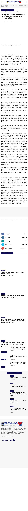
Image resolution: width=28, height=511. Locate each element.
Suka (26, 233)
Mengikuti (24, 237)
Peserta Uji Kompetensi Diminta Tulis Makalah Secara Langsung (17, 348)
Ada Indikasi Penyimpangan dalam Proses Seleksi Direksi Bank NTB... (18, 363)
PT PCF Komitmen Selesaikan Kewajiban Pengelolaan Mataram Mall (18, 409)
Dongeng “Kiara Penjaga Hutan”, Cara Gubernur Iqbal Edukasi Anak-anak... (18, 394)
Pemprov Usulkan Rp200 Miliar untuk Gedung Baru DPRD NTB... (12, 296)
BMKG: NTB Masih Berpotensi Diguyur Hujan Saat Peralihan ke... (18, 385)
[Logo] (14, 2)
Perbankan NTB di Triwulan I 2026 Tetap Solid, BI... (18, 401)
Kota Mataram (4, 352)
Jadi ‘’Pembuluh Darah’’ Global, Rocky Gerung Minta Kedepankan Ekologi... (12, 343)
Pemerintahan (10, 10)
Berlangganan (23, 248)
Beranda (2, 5)
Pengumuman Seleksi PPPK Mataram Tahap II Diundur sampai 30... (18, 356)
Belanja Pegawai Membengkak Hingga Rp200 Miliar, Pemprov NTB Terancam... (13, 320)
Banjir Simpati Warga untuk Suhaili (18, 377)
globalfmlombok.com (10, 21)
